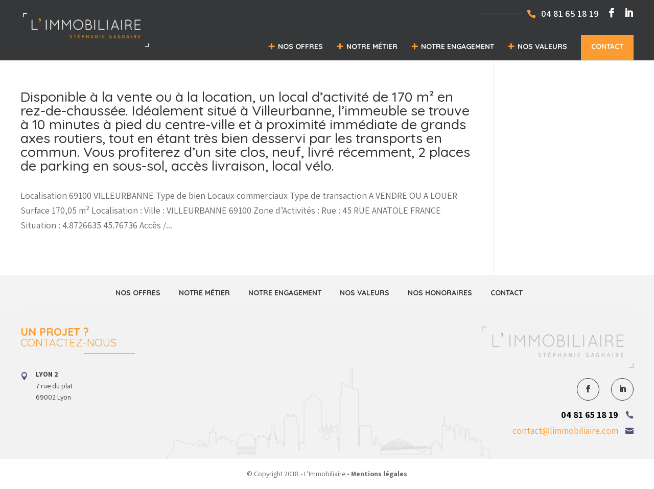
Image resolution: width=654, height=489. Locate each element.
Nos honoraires (440, 292)
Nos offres (300, 46)
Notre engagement (457, 46)
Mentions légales (379, 473)
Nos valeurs (542, 46)
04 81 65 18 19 (589, 415)
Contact (607, 46)
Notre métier (372, 46)
